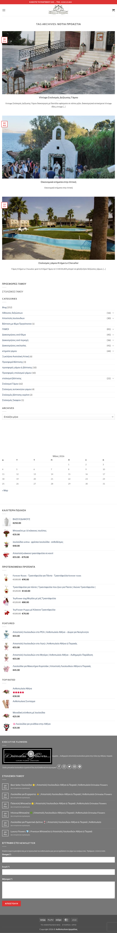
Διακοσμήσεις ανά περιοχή (15, 340)
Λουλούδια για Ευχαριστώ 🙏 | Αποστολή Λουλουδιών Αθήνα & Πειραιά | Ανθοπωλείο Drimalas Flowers (61, 794)
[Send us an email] (74, 766)
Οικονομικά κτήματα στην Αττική (58, 182)
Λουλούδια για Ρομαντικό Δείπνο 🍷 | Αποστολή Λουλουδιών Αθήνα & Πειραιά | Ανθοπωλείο (56, 822)
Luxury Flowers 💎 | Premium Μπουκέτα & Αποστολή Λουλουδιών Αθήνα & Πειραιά (51, 831)
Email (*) (5, 867)
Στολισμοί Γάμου (10, 383)
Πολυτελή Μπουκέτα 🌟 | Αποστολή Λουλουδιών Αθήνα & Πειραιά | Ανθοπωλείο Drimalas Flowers (59, 803)
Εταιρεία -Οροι (69, 925)
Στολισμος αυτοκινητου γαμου (16, 389)
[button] (4, 10)
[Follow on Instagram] (64, 766)
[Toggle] (113, 312)
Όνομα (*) (6, 854)
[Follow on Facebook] (59, 766)
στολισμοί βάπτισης (12, 378)
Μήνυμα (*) (7, 879)
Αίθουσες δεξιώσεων (12, 312)
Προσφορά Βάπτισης (12, 362)
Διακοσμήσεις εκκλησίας (14, 345)
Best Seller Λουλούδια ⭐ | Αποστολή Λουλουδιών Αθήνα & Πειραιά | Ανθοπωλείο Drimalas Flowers (59, 784)
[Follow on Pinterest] (79, 766)
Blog (4, 307)
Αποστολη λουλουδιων (13, 318)
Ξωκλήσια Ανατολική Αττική (15, 356)
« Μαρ (5, 490)
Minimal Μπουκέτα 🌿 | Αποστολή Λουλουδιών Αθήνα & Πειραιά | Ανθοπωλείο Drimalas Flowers (58, 812)
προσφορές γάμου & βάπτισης (17, 367)
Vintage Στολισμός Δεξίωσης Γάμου (58, 97)
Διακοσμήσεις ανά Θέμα (14, 334)
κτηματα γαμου (9, 351)
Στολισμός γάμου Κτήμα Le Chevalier (58, 263)
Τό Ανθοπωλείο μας (50, 925)
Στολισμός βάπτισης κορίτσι (15, 394)
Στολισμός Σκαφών (11, 400)
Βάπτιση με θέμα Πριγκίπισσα (16, 323)
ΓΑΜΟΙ (5, 329)
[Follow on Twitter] (69, 766)
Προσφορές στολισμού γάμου (16, 372)
